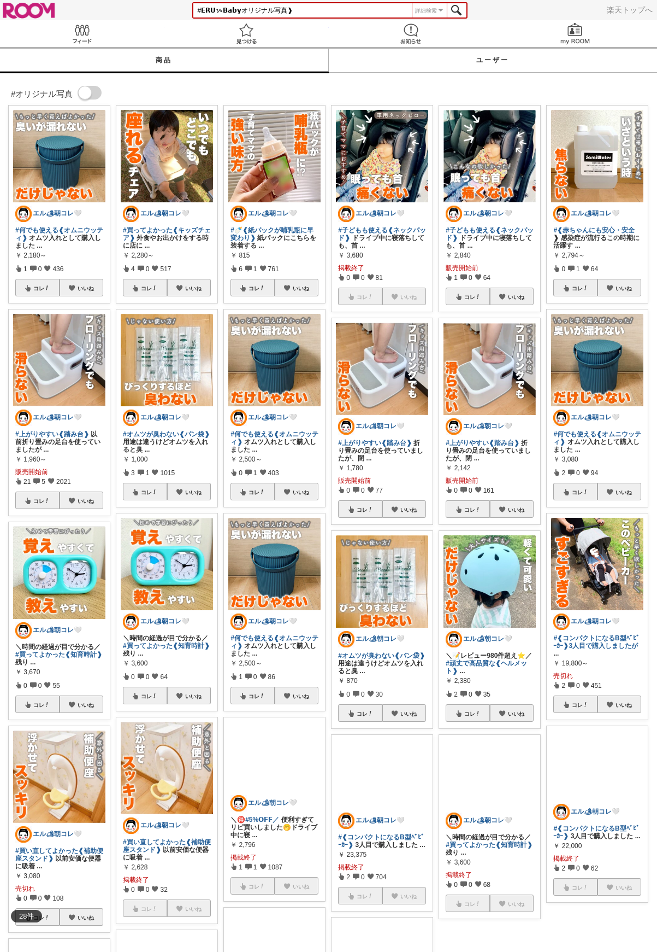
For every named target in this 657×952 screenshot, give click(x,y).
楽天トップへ (630, 9)
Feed (82, 33)
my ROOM (575, 33)
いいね (86, 288)
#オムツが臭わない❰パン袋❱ (166, 434)
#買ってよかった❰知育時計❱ (58, 654)
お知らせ (411, 33)
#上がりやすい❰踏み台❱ (52, 434)
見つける (246, 33)
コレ (41, 288)
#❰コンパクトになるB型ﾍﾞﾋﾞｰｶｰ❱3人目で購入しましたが (596, 642)
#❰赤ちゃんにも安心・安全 (594, 230)
